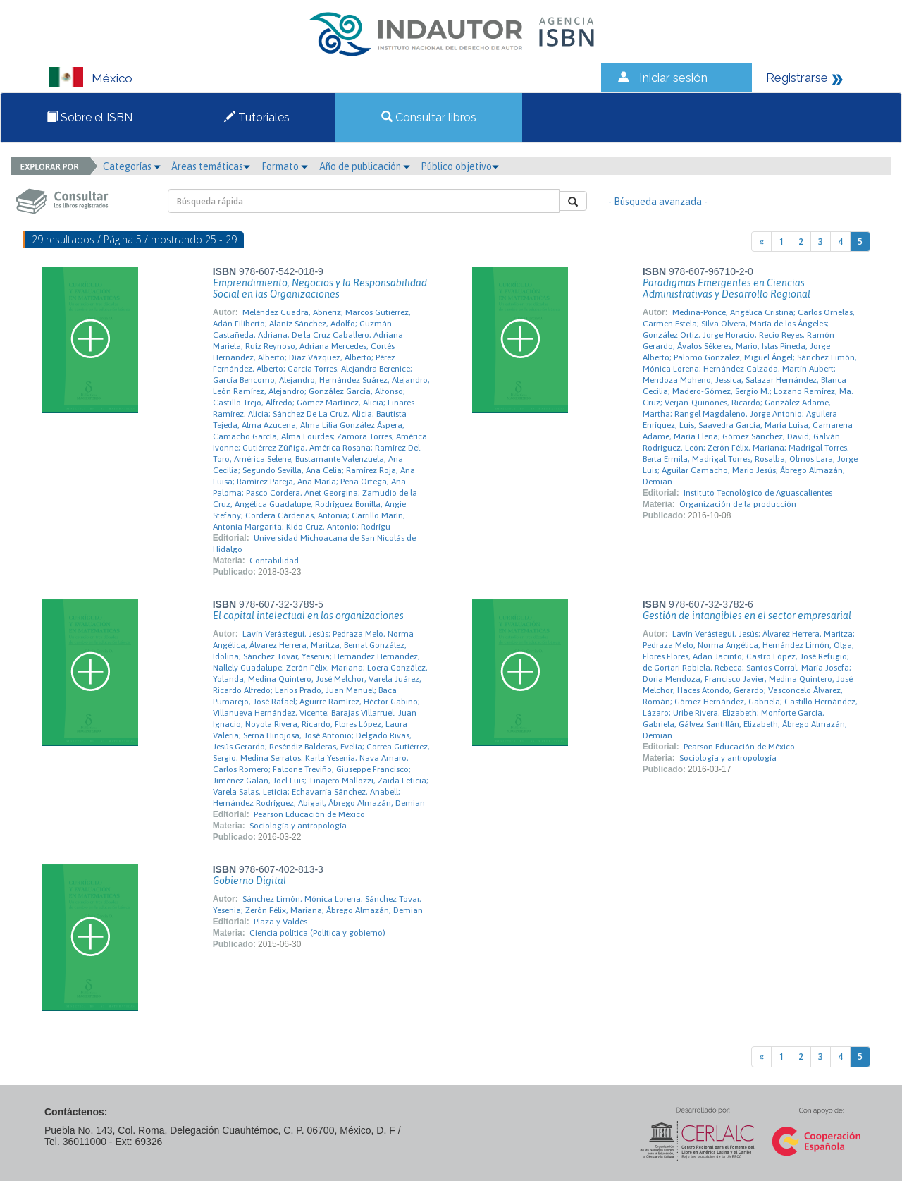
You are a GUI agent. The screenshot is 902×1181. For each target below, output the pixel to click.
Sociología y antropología (298, 826)
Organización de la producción (737, 504)
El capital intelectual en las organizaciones (308, 615)
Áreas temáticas (210, 166)
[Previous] (761, 241)
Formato (284, 166)
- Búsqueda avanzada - (658, 201)
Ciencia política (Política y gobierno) (317, 933)
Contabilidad (274, 560)
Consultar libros (428, 117)
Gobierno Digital (249, 880)
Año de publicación (364, 166)
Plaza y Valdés (280, 921)
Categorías (132, 166)
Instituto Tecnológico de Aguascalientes (758, 493)
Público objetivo (460, 166)
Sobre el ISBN (89, 117)
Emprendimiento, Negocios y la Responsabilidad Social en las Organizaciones (320, 288)
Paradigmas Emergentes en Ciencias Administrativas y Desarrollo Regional (726, 288)
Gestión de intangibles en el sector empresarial (747, 615)
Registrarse (797, 78)
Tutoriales (257, 117)
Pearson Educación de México (309, 814)
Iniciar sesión (673, 78)
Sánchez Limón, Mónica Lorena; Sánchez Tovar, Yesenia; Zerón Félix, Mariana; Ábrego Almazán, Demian (318, 904)
